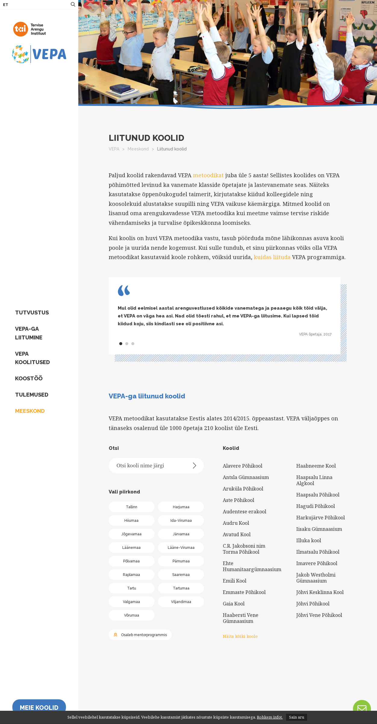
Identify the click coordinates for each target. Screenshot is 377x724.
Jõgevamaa (131, 534)
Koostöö (28, 378)
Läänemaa (131, 548)
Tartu (131, 588)
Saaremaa (181, 575)
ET (5, 5)
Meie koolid (39, 707)
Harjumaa (181, 507)
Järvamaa (181, 534)
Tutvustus (32, 312)
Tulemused (31, 394)
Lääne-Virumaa (181, 548)
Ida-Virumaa (181, 520)
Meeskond (30, 411)
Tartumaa (181, 588)
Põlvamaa (131, 561)
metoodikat (208, 175)
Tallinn (131, 507)
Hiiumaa (131, 520)
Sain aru (296, 717)
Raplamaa (131, 575)
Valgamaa (131, 602)
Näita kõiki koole (240, 636)
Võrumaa (131, 615)
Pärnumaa (181, 561)
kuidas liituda (272, 257)
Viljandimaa (181, 602)
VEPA (114, 149)
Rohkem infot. (270, 717)
